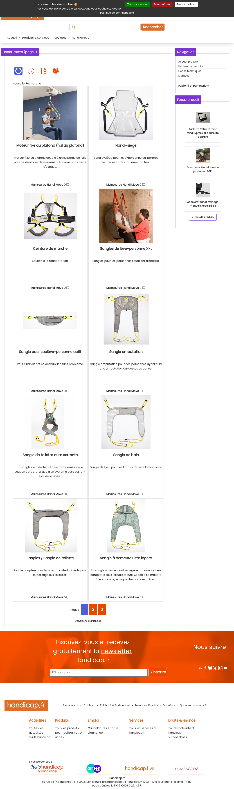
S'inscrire (158, 672)
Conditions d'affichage (88, 620)
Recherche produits (190, 66)
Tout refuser (162, 4)
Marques (183, 75)
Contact (89, 705)
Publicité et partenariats (193, 86)
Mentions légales (146, 705)
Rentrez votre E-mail (35, 672)
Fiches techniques (189, 71)
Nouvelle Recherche (27, 83)
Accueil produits (188, 61)
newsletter (116, 651)
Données (169, 705)
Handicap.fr (134, 782)
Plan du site (70, 705)
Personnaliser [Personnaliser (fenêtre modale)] (186, 4)
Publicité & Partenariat (115, 705)
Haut (189, 782)
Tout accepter (137, 4)
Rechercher (153, 27)
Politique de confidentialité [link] (117, 13)
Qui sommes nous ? (193, 705)
